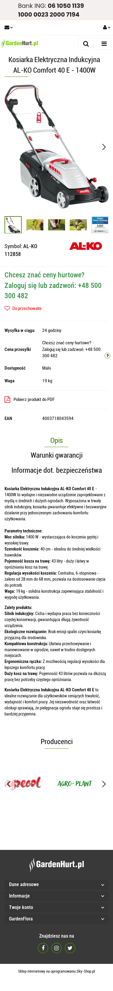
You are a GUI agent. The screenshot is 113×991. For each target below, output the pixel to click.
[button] (56, 885)
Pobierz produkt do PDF (30, 399)
